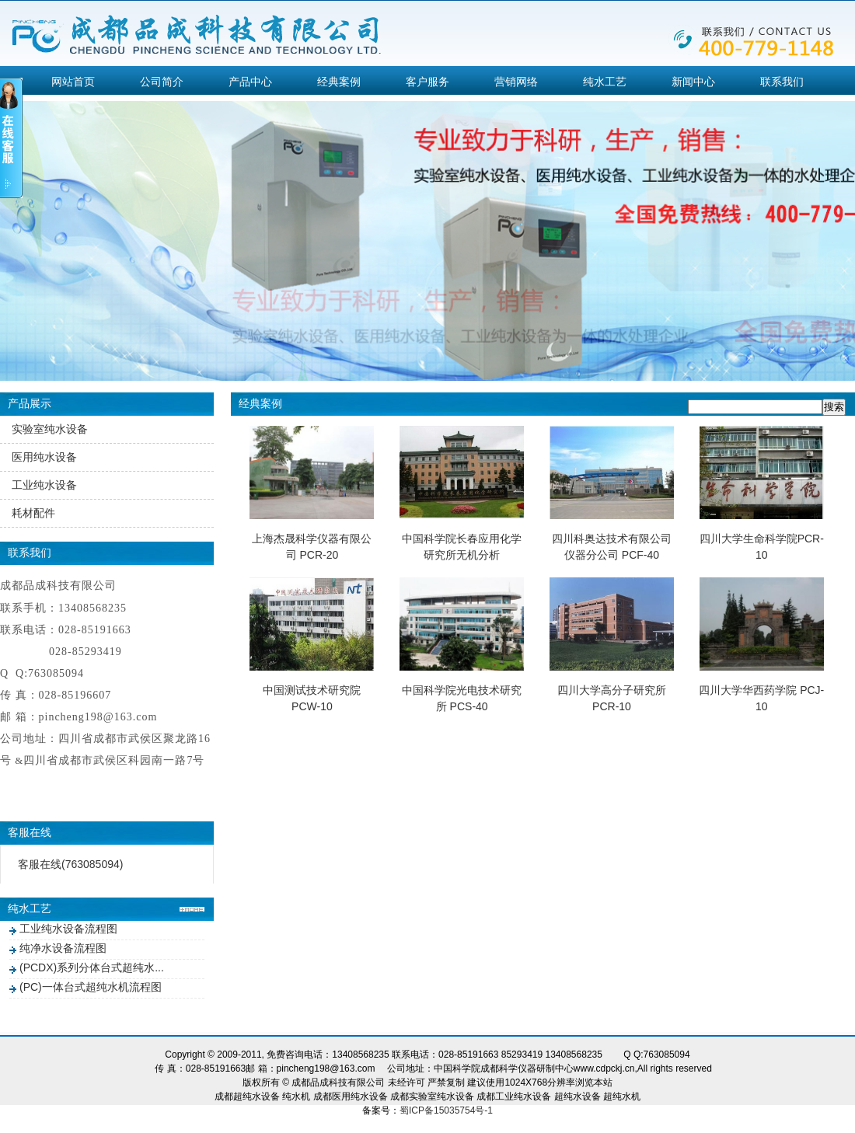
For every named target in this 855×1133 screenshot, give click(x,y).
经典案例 (339, 81)
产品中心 (250, 81)
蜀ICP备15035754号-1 (446, 1110)
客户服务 (427, 81)
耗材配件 (33, 513)
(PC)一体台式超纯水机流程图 (90, 987)
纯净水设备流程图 (62, 948)
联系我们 (782, 81)
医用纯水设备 (44, 457)
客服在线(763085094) (70, 864)
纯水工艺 (604, 81)
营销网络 (516, 81)
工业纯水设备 (44, 485)
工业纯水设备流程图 (68, 928)
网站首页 (73, 81)
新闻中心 (693, 81)
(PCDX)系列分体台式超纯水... (91, 967)
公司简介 (161, 81)
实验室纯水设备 (50, 429)
